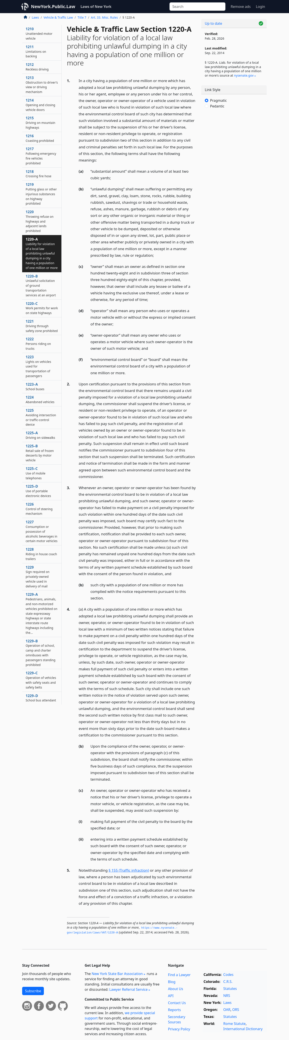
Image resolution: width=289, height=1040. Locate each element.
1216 (40, 138)
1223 (38, 366)
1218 (38, 173)
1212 (37, 66)
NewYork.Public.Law (53, 6)
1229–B (40, 653)
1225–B (40, 453)
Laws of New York (95, 6)
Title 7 (82, 17)
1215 (40, 123)
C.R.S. (227, 981)
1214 (40, 105)
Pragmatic (218, 100)
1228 (41, 554)
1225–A (40, 435)
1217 (41, 155)
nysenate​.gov (243, 75)
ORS (235, 1009)
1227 (41, 531)
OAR (226, 1009)
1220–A (42, 253)
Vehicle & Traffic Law (58, 17)
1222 (38, 344)
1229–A (41, 613)
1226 (39, 509)
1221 (42, 326)
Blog (171, 981)
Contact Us (177, 1002)
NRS (226, 995)
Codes (228, 974)
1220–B (41, 285)
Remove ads (241, 6)
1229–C (41, 680)
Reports (174, 1009)
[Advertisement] (234, 184)
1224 (40, 399)
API (170, 995)
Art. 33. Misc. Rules (104, 17)
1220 (40, 221)
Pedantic (217, 106)
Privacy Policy (179, 1029)
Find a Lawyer (179, 974)
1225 (41, 417)
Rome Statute (234, 1023)
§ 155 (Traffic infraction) (129, 870)
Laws (35, 17)
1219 (41, 194)
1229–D (41, 698)
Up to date (213, 23)
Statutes (230, 988)
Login (260, 6)
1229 (38, 576)
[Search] (197, 6)
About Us (175, 988)
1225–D (38, 491)
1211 (36, 51)
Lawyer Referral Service (128, 989)
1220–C (42, 308)
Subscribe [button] (33, 991)
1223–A (35, 386)
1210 (39, 33)
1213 (42, 84)
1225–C (35, 473)
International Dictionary (242, 1028)
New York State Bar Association (117, 973)
